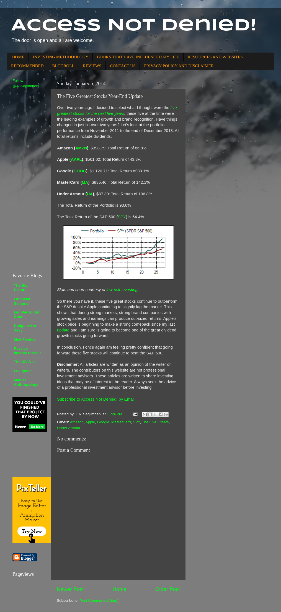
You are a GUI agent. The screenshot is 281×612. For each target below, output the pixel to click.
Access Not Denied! (133, 26)
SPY (136, 422)
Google (103, 422)
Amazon (77, 422)
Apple (90, 422)
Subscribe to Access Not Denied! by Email (96, 399)
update (63, 330)
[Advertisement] (29, 180)
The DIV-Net (24, 362)
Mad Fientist (25, 339)
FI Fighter (22, 371)
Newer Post (70, 589)
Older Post (167, 589)
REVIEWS (92, 66)
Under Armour (68, 428)
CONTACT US (122, 66)
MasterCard (121, 422)
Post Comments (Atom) (99, 600)
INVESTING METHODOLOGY (60, 57)
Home (120, 589)
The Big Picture (21, 287)
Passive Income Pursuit (27, 350)
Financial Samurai (22, 301)
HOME (18, 57)
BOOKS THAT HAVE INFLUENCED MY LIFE (138, 57)
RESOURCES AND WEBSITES (215, 57)
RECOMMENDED (27, 66)
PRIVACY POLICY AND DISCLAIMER (179, 66)
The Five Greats (155, 422)
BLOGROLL (63, 66)
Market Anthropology (26, 382)
